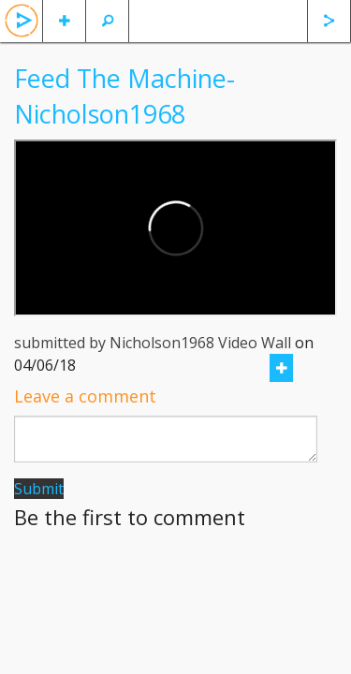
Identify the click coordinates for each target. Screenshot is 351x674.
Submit (39, 488)
